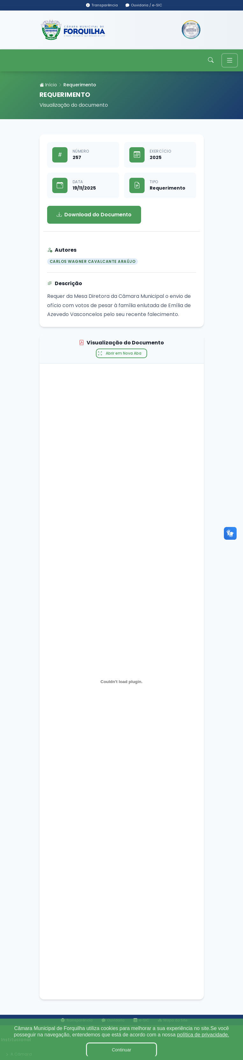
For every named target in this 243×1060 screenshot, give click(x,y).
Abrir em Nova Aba (119, 353)
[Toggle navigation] (229, 60)
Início (48, 85)
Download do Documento (94, 215)
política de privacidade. (203, 1034)
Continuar (121, 1049)
